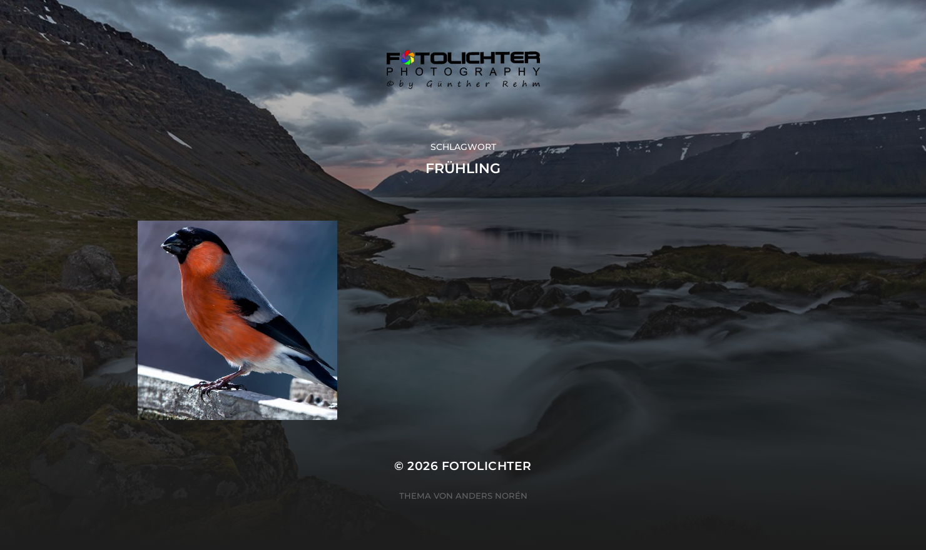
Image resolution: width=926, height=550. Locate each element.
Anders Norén (491, 496)
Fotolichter (487, 466)
